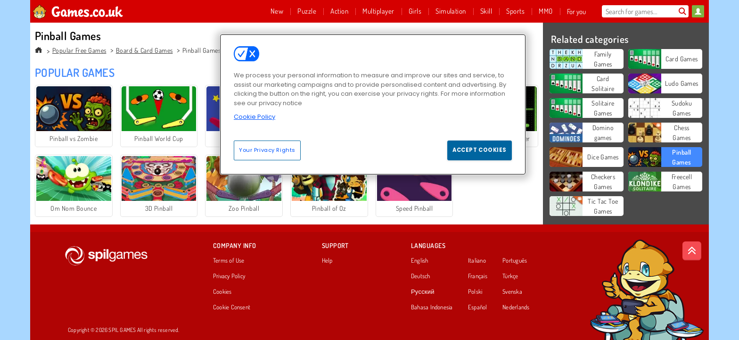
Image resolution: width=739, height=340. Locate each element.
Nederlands (515, 307)
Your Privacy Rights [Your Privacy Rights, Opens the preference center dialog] (267, 150)
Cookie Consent (231, 307)
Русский (423, 292)
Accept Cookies (479, 150)
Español (477, 307)
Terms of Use (229, 260)
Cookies (222, 292)
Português (514, 260)
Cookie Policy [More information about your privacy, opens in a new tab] (254, 116)
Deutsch (420, 276)
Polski (475, 292)
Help (327, 260)
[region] (373, 104)
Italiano (477, 260)
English (419, 260)
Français (477, 276)
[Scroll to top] (691, 250)
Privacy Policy (229, 276)
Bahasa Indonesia (432, 307)
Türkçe (510, 276)
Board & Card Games (144, 50)
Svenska (512, 292)
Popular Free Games (79, 50)
